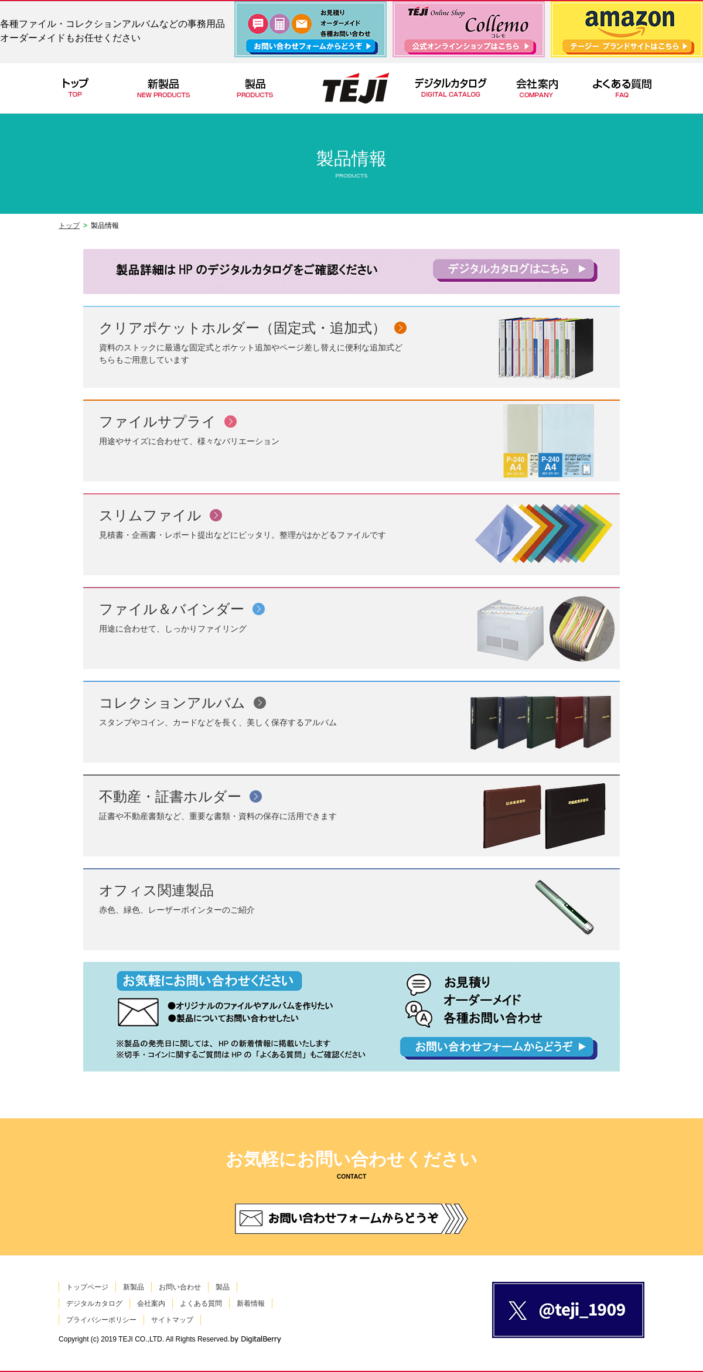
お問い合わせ (180, 1287)
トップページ (87, 1287)
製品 (223, 1287)
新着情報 (251, 1303)
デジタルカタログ (94, 1303)
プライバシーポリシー (101, 1320)
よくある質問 (201, 1303)
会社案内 (151, 1303)
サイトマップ (172, 1320)
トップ (69, 225)
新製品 (133, 1287)
